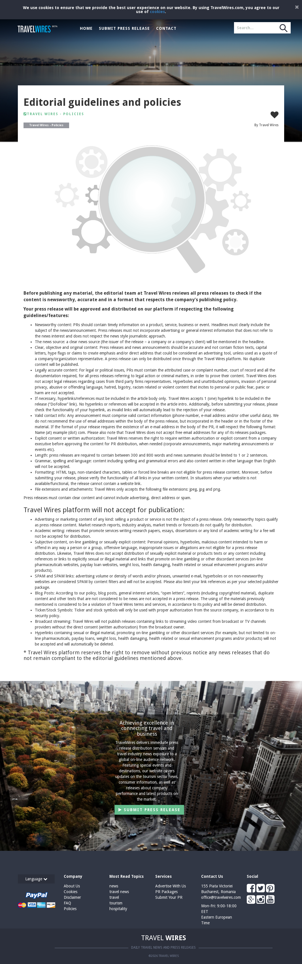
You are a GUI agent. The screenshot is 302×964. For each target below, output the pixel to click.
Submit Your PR (168, 897)
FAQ (67, 903)
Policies (70, 908)
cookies (157, 11)
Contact (166, 28)
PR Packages (166, 891)
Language (36, 879)
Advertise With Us (170, 886)
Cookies (70, 891)
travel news (119, 891)
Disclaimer (72, 897)
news (113, 886)
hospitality (118, 908)
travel (114, 897)
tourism (115, 903)
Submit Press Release (124, 28)
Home (86, 28)
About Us (72, 886)
